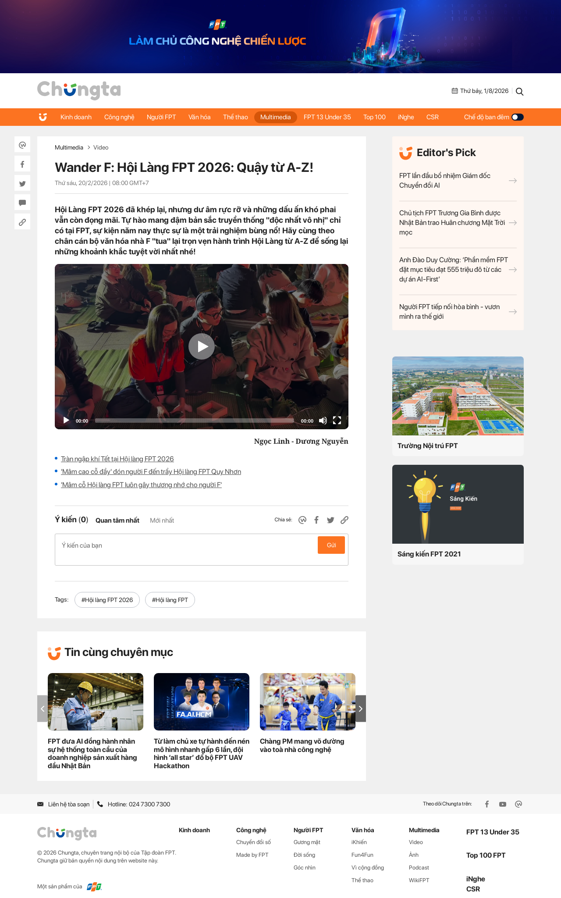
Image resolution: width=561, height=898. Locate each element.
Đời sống (304, 845)
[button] (360, 699)
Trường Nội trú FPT (428, 446)
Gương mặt (307, 833)
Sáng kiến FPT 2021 (429, 554)
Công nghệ (120, 117)
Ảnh (414, 845)
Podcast (419, 858)
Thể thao (239, 117)
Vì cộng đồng (368, 858)
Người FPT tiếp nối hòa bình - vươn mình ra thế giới (458, 312)
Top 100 (380, 117)
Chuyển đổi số (253, 833)
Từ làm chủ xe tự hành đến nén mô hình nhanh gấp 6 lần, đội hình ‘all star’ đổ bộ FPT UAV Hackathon (201, 744)
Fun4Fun (362, 845)
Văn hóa (202, 117)
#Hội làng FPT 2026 (107, 590)
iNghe (413, 117)
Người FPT (163, 117)
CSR (440, 117)
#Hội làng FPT (170, 590)
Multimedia (280, 117)
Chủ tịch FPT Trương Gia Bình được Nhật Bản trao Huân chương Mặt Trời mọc (458, 222)
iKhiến (359, 833)
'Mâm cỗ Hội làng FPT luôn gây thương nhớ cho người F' (141, 485)
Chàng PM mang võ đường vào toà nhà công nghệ (302, 735)
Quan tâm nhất (117, 520)
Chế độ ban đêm (494, 117)
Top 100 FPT (486, 846)
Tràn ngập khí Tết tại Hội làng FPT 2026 (117, 459)
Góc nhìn (305, 858)
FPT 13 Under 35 (332, 117)
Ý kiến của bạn (201, 545)
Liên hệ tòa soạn (63, 794)
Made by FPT (252, 845)
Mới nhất (162, 520)
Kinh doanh (76, 117)
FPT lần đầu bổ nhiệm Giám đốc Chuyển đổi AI (458, 180)
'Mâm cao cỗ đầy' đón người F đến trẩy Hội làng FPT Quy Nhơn (151, 471)
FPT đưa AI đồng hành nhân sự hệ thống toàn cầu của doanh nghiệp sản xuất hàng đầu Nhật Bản (92, 744)
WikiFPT (419, 870)
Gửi (331, 545)
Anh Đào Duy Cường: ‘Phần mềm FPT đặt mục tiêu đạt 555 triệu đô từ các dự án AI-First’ (458, 269)
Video (100, 147)
